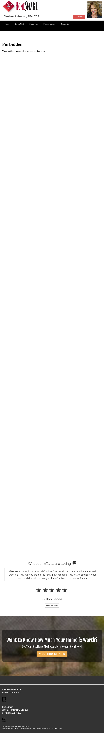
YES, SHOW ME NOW (52, 654)
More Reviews (52, 605)
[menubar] (52, 24)
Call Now (78, 17)
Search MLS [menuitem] (19, 24)
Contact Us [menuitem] (65, 24)
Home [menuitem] (7, 24)
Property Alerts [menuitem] (49, 24)
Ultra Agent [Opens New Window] (57, 729)
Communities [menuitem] (33, 24)
